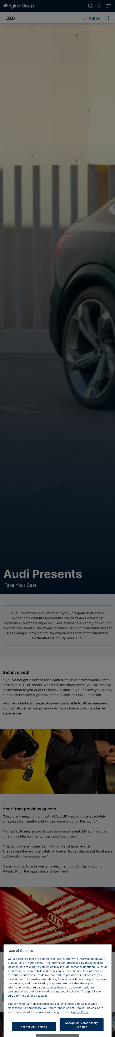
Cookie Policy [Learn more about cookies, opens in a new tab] (80, 1020)
